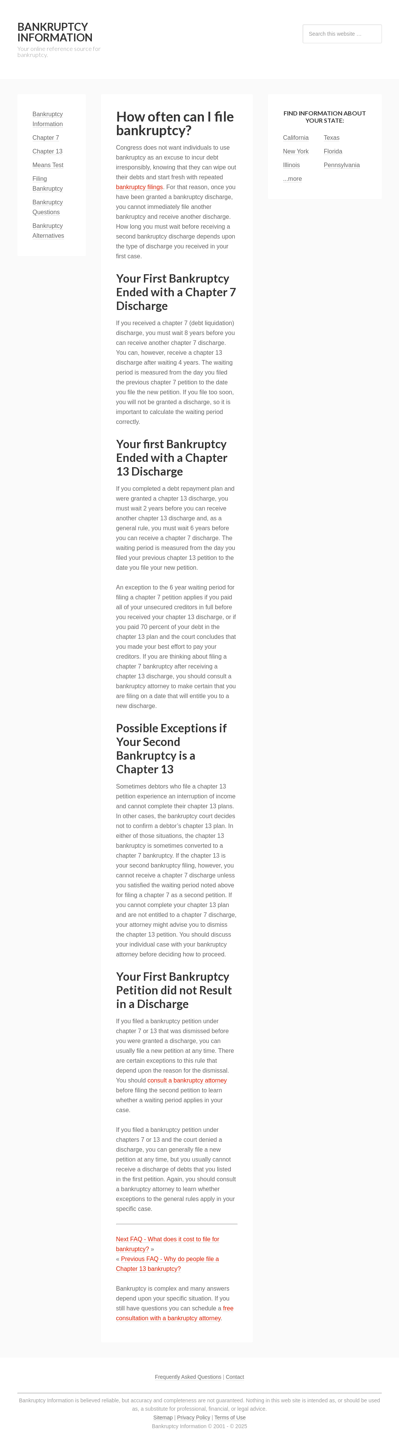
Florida (333, 151)
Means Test (48, 165)
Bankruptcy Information (55, 32)
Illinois (291, 165)
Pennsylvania (342, 165)
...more (292, 178)
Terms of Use (230, 1417)
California (296, 137)
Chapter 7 (46, 137)
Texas (332, 137)
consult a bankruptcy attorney (187, 1080)
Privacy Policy (193, 1417)
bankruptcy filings (139, 187)
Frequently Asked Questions (188, 1377)
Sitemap (163, 1417)
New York (296, 151)
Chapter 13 (48, 151)
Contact (235, 1377)
